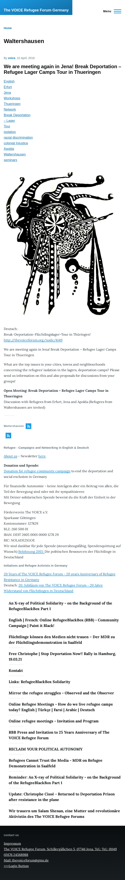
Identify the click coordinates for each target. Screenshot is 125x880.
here (42, 456)
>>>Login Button (16, 866)
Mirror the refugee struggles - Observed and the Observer (61, 693)
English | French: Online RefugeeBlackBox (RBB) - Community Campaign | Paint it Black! (64, 623)
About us (10, 456)
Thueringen (12, 104)
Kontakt (16, 670)
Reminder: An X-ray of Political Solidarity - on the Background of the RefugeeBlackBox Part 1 (65, 780)
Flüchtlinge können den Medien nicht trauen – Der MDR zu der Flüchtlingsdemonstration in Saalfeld (62, 639)
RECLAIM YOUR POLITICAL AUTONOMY (46, 749)
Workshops (12, 98)
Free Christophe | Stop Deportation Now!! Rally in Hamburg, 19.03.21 (62, 656)
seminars (10, 160)
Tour (7, 126)
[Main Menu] (111, 11)
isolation (10, 132)
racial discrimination (18, 137)
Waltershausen (15, 154)
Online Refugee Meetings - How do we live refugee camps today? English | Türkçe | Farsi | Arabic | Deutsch (61, 707)
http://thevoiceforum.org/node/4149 (33, 340)
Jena (7, 92)
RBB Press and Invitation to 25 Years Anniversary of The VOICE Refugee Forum (59, 735)
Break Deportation (17, 115)
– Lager (9, 120)
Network (10, 109)
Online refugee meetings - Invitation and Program (54, 721)
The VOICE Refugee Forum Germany (36, 10)
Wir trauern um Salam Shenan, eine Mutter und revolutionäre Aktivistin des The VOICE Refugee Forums (64, 813)
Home (8, 28)
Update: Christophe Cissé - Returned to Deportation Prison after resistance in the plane (62, 797)
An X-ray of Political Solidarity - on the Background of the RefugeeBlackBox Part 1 (60, 606)
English (9, 81)
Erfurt (8, 87)
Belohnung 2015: (31, 551)
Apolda (9, 149)
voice (11, 58)
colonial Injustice (16, 143)
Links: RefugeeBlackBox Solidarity (39, 681)
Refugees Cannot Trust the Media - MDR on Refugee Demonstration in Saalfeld (55, 763)
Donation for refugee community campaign (37, 471)
